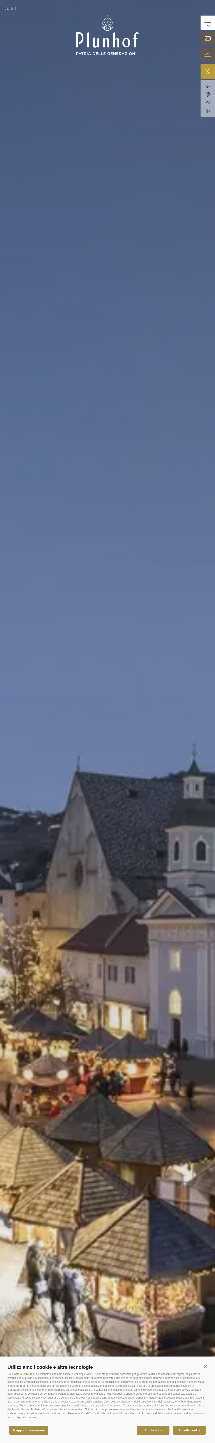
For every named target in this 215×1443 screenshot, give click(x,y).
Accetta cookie (189, 1430)
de (6, 8)
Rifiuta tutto (153, 1430)
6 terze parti (27, 1374)
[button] (206, 1366)
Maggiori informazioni (29, 1430)
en (13, 8)
